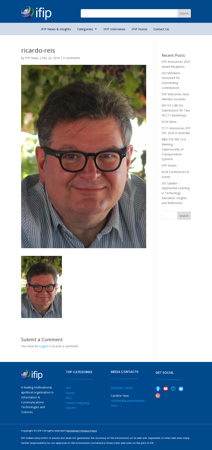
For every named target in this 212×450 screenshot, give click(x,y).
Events (70, 393)
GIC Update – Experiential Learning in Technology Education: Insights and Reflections (175, 193)
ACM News (169, 122)
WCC (69, 398)
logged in (45, 346)
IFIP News (32, 58)
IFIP (68, 388)
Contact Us (161, 29)
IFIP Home (139, 29)
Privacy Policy (89, 430)
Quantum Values (122, 388)
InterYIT (71, 408)
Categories (87, 29)
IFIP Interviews (114, 29)
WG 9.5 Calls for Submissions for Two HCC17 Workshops (176, 110)
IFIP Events (169, 165)
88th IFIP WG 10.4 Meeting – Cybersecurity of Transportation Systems (174, 149)
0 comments (71, 58)
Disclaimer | (73, 430)
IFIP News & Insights (56, 29)
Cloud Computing (77, 403)
